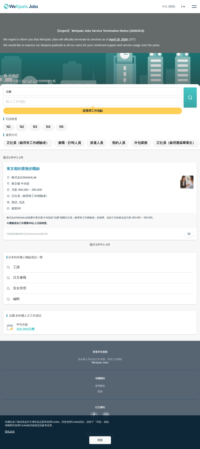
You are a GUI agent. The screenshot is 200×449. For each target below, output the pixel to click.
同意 (100, 440)
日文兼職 (19, 277)
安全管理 (19, 288)
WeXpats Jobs (100, 361)
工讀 (16, 267)
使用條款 (100, 385)
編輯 (16, 299)
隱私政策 (10, 431)
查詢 (100, 391)
